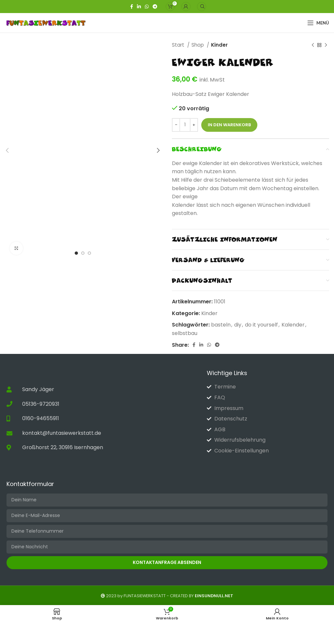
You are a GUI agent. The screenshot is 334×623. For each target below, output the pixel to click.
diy (237, 324)
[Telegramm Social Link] (155, 6)
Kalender (293, 324)
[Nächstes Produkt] (326, 45)
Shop (198, 44)
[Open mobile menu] (318, 22)
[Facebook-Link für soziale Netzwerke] (131, 6)
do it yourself (261, 324)
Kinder (219, 44)
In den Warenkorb (229, 125)
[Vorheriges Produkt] (313, 45)
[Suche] (201, 6)
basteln (221, 324)
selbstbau (184, 333)
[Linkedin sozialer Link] (139, 6)
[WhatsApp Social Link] (147, 6)
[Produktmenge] (185, 125)
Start (179, 44)
